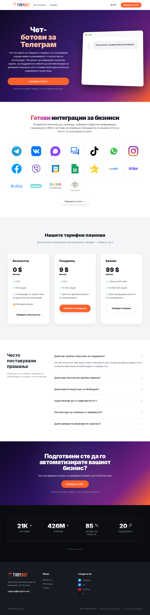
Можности (47, 580)
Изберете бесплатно (28, 314)
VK (81, 584)
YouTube (84, 589)
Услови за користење (133, 609)
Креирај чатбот (131, 5)
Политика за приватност (110, 609)
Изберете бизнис (121, 308)
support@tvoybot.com (19, 591)
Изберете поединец (75, 308)
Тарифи (53, 5)
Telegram (84, 580)
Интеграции (39, 5)
